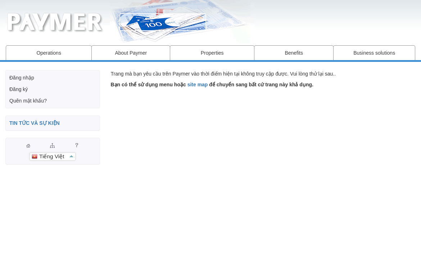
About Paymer (131, 53)
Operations (48, 53)
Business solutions (374, 53)
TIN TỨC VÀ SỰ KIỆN (34, 123)
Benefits (294, 53)
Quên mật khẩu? (28, 101)
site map (197, 84)
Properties (212, 53)
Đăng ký (18, 89)
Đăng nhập (21, 78)
